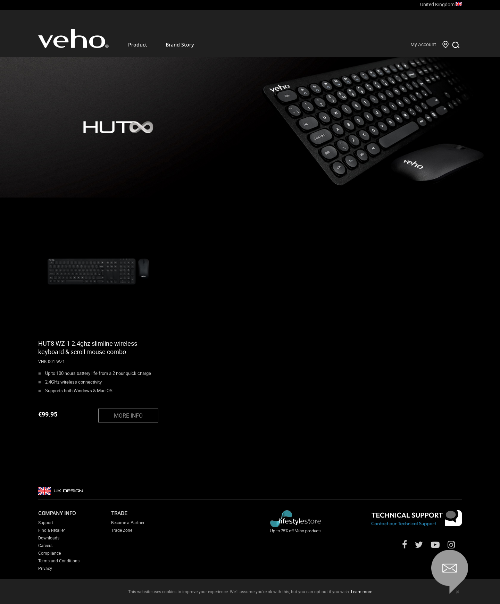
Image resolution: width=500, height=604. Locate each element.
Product (137, 44)
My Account (423, 44)
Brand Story (180, 44)
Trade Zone (121, 530)
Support (45, 522)
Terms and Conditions (59, 560)
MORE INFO (128, 415)
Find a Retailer (51, 530)
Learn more (361, 591)
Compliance (49, 553)
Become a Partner (127, 522)
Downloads (48, 537)
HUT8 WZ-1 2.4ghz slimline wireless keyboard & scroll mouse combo (87, 347)
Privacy (45, 568)
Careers (45, 545)
